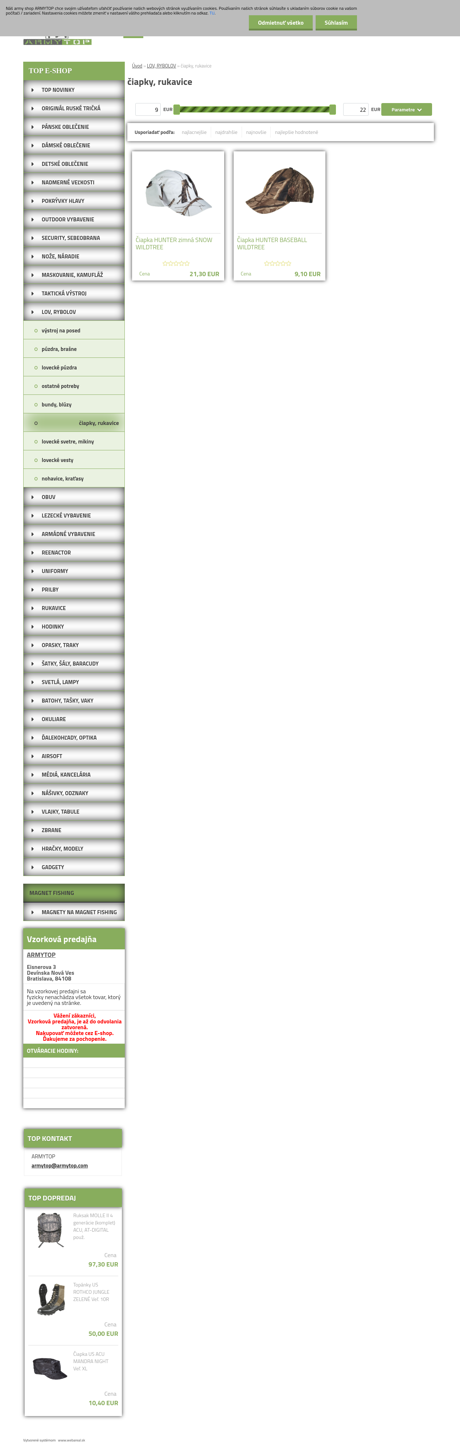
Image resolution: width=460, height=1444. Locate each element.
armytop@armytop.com (60, 1165)
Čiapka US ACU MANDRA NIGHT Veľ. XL (90, 1361)
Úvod (137, 65)
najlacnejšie (194, 132)
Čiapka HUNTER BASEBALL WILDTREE (272, 243)
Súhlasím (336, 22)
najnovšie (256, 132)
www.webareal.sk (71, 1440)
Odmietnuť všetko (281, 22)
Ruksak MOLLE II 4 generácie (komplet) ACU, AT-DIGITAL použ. (94, 1226)
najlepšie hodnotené (296, 132)
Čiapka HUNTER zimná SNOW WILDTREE (174, 243)
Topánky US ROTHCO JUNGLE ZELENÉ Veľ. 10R (91, 1292)
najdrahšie (226, 132)
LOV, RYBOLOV (161, 65)
